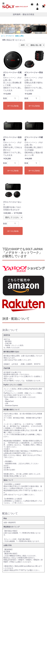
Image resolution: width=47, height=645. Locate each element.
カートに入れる (13, 106)
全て (2, 36)
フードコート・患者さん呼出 (15, 36)
